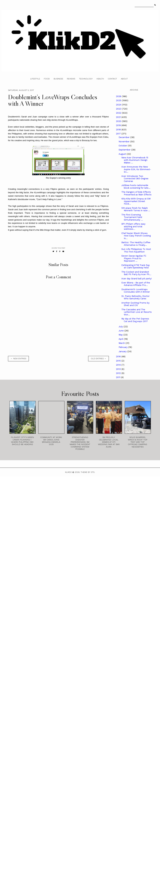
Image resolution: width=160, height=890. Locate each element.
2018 (118, 129)
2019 (118, 125)
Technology (86, 79)
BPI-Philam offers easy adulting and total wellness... (133, 226)
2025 (119, 100)
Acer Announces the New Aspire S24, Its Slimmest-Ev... (136, 169)
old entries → (98, 358)
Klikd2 (68, 472)
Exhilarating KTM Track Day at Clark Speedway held (135, 266)
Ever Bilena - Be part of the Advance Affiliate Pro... (135, 284)
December (124, 137)
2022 (119, 113)
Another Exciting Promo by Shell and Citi (135, 304)
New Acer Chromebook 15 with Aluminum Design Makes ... (134, 160)
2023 (119, 109)
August (123, 154)
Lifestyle (35, 79)
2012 (118, 373)
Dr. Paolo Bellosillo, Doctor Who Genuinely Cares (135, 297)
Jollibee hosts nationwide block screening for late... (135, 186)
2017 (118, 133)
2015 (118, 361)
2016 (118, 356)
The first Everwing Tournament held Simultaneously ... (132, 217)
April (121, 339)
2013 (118, 369)
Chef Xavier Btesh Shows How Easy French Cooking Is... (136, 236)
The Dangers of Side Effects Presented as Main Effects (136, 193)
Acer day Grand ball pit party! (136, 278)
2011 (118, 377)
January (123, 351)
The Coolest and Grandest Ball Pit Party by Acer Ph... (136, 273)
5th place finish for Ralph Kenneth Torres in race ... (135, 209)
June (121, 330)
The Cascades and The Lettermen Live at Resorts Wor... (136, 312)
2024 (119, 104)
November (124, 141)
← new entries (18, 358)
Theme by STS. (88, 472)
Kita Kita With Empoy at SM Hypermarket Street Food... (136, 201)
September (125, 149)
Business (58, 79)
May (121, 335)
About (124, 79)
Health (100, 79)
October (123, 145)
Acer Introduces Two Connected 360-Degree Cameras (134, 178)
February (123, 347)
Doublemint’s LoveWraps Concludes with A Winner (135, 290)
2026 (119, 96)
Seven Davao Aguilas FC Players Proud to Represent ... (133, 258)
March (122, 343)
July (121, 326)
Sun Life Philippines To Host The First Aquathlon (136, 250)
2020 (119, 121)
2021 (118, 117)
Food (47, 79)
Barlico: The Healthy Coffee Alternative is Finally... (135, 243)
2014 (118, 365)
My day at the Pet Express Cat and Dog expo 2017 (135, 320)
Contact (112, 79)
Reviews (71, 79)
